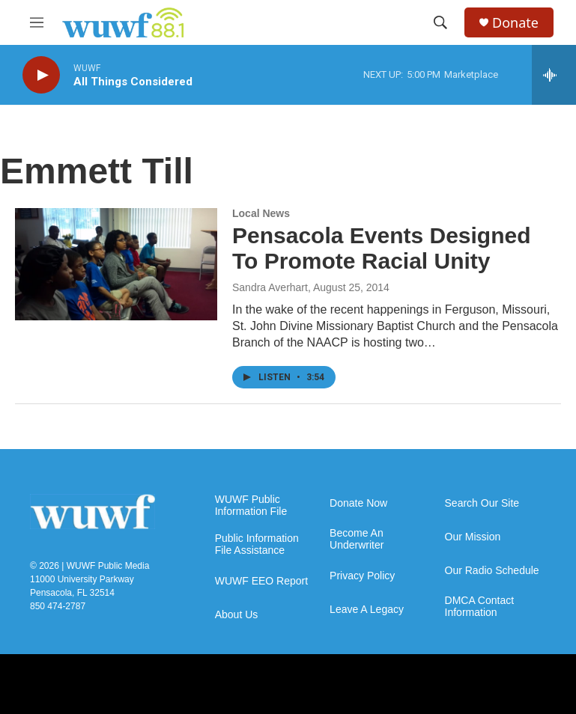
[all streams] (554, 75)
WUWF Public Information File (251, 505)
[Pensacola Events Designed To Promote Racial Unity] (116, 264)
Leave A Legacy (367, 609)
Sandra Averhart (270, 287)
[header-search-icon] (440, 22)
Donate (515, 23)
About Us (236, 614)
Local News (261, 213)
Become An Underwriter (357, 539)
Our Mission (473, 537)
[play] (41, 75)
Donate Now (358, 503)
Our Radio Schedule (492, 570)
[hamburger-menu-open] (36, 22)
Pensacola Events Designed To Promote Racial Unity (381, 248)
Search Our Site (482, 503)
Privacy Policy (362, 576)
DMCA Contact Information (480, 606)
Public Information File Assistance (257, 544)
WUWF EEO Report (261, 581)
